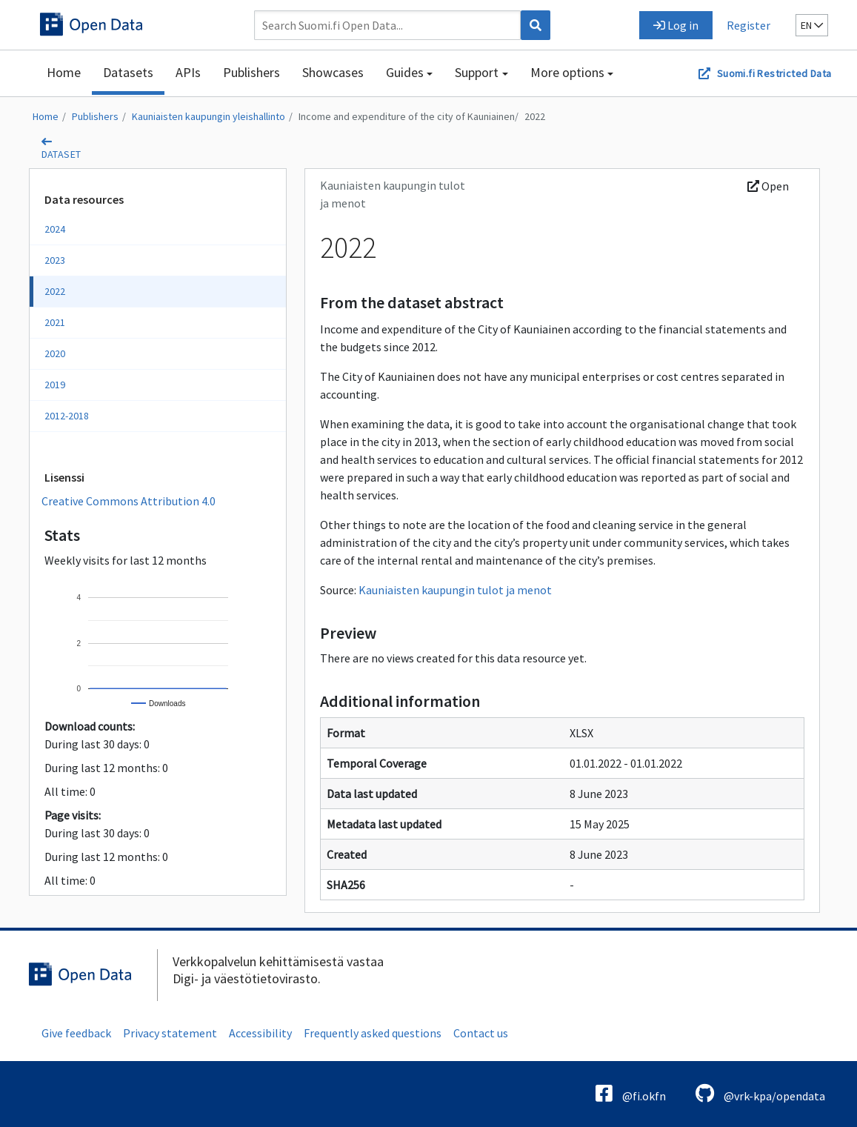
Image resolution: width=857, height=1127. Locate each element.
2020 (54, 353)
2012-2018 (66, 415)
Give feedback (76, 1032)
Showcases (333, 72)
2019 (54, 384)
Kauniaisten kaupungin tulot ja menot (455, 589)
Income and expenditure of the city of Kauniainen (407, 116)
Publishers (251, 72)
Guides (405, 72)
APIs (188, 72)
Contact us (480, 1032)
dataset (61, 154)
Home (64, 72)
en (812, 25)
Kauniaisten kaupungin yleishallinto (208, 116)
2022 (534, 116)
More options (567, 72)
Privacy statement (170, 1032)
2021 (54, 322)
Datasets (128, 72)
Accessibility (260, 1032)
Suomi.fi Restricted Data (774, 73)
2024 (54, 229)
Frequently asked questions (372, 1032)
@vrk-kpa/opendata (760, 1093)
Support (476, 72)
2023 (54, 260)
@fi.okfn (631, 1093)
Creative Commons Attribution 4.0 (128, 500)
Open (768, 186)
